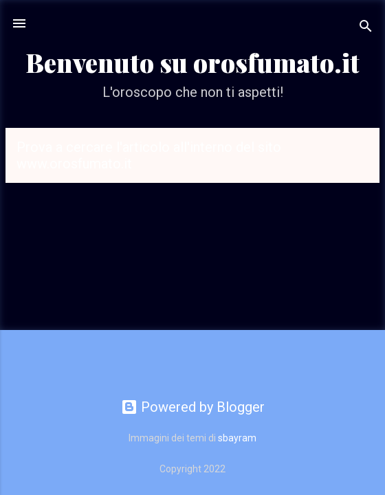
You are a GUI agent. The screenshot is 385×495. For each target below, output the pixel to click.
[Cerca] (366, 28)
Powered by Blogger (193, 407)
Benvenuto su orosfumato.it (192, 62)
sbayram (237, 437)
